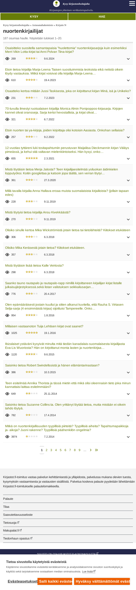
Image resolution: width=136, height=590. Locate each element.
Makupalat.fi (11, 530)
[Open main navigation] (132, 3)
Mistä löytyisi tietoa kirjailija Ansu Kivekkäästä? (37, 212)
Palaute (8, 498)
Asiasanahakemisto (42, 25)
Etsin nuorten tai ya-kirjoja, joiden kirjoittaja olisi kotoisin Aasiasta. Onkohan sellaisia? (65, 130)
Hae (102, 16)
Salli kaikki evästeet (55, 581)
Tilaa (6, 506)
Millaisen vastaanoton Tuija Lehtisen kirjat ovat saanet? (44, 326)
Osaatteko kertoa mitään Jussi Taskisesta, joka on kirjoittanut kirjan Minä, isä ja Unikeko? (68, 91)
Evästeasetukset (21, 581)
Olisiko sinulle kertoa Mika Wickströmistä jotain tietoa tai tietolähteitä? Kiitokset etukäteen (67, 230)
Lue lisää (87, 571)
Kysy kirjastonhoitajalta (16, 25)
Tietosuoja (9, 522)
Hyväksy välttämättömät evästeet (103, 581)
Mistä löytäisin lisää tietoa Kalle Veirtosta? (34, 265)
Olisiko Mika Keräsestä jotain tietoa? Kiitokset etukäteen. (45, 247)
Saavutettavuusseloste (18, 514)
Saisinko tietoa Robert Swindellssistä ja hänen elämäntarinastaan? (52, 365)
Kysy (34, 16)
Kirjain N (61, 25)
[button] (128, 60)
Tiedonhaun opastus (16, 538)
